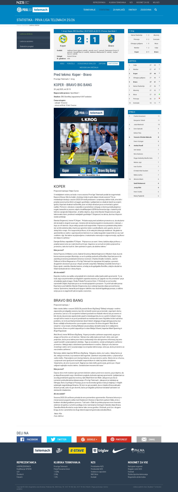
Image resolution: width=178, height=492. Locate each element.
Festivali (131, 472)
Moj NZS (156, 2)
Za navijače (119, 9)
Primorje (136, 99)
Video (62, 63)
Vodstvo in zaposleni (98, 472)
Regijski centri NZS (135, 469)
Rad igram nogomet (135, 466)
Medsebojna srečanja (89, 67)
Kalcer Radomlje (139, 86)
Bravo (135, 82)
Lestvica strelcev (34, 25)
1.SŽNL (56, 472)
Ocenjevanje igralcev (87, 63)
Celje (135, 65)
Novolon (158, 487)
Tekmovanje (89, 9)
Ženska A (20, 474)
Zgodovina (146, 9)
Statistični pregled (25, 46)
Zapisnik (102, 63)
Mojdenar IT (151, 487)
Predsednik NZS (97, 469)
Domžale (136, 103)
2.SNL (56, 474)
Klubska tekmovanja (117, 2)
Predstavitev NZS (97, 466)
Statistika (104, 9)
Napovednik (113, 63)
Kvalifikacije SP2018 (24, 469)
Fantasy (133, 9)
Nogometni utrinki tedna (136, 477)
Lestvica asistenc (25, 41)
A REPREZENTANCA (24, 466)
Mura (135, 94)
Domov (19, 25)
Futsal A (19, 477)
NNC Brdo (94, 474)
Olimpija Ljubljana (139, 78)
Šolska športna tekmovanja (138, 474)
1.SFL (56, 477)
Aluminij (136, 90)
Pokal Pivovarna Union (62, 469)
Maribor (135, 69)
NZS (131, 2)
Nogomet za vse (142, 2)
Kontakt (93, 477)
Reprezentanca (99, 2)
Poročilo (71, 63)
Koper (135, 73)
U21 (18, 472)
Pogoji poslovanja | (97, 487)
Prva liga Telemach (60, 466)
